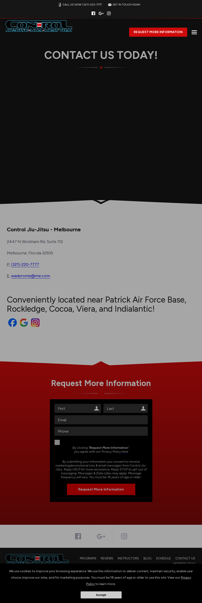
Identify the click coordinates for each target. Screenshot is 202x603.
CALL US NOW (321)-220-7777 (79, 5)
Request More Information (158, 32)
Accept (101, 595)
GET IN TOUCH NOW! (123, 5)
